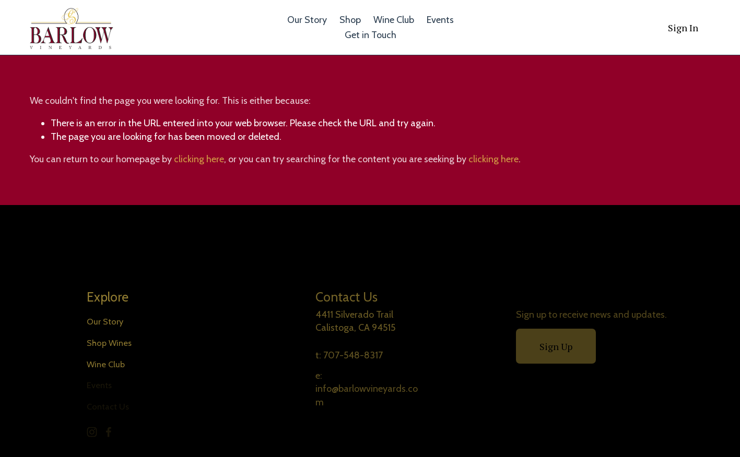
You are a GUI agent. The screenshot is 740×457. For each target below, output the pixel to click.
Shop (350, 20)
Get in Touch (370, 35)
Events (440, 20)
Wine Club (393, 20)
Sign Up (555, 346)
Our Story (307, 20)
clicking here (199, 159)
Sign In (683, 27)
